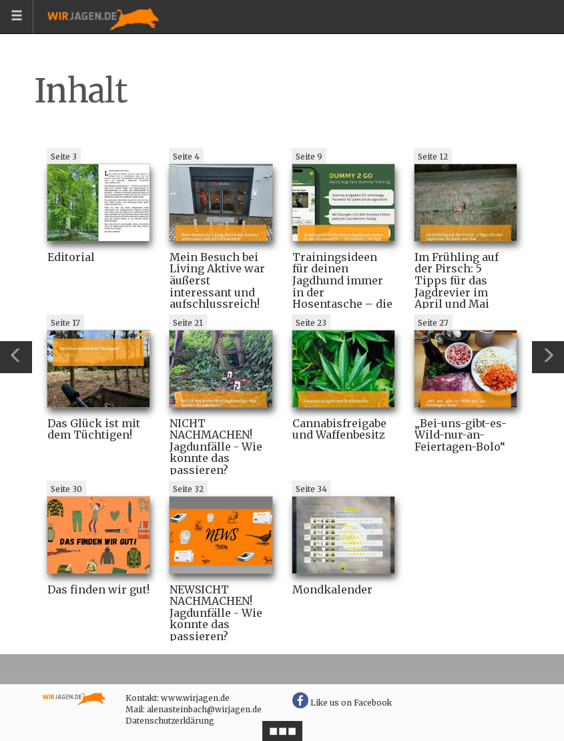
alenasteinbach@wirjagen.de (204, 709)
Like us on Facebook (342, 703)
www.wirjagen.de (195, 698)
